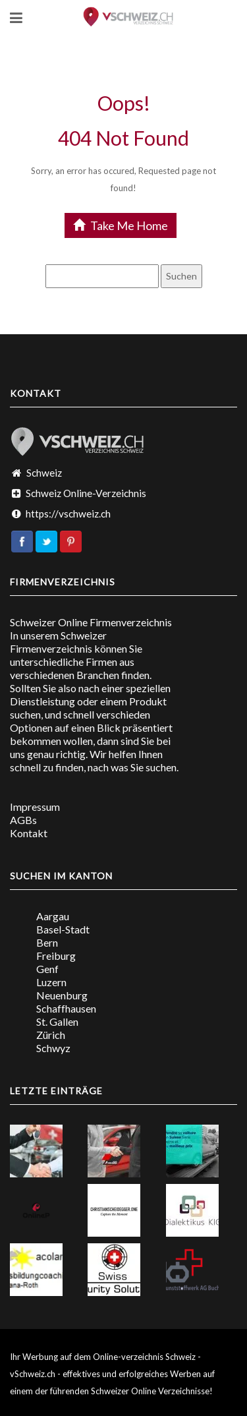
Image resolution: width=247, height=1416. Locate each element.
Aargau (52, 916)
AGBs (23, 819)
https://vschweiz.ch (68, 513)
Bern (47, 942)
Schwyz (53, 1048)
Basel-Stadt (63, 929)
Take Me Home (120, 225)
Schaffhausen (66, 1008)
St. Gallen (57, 1021)
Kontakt (28, 833)
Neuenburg (62, 995)
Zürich (50, 1034)
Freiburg (56, 955)
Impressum (35, 806)
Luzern (51, 982)
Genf (47, 968)
